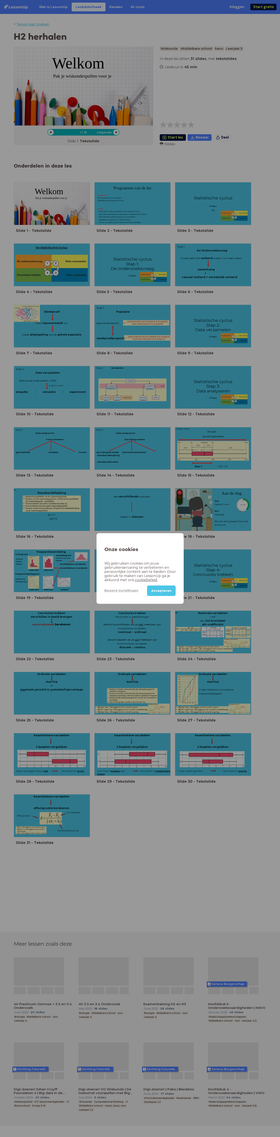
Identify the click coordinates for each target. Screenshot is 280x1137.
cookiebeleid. (146, 580)
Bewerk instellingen (121, 590)
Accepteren (161, 591)
